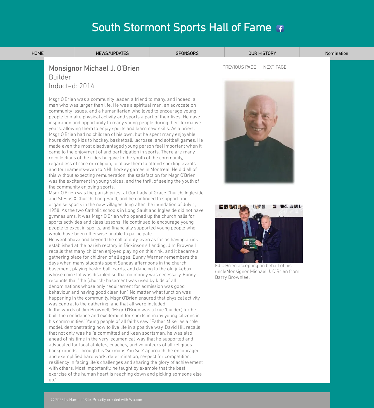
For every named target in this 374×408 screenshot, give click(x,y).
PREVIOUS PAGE (239, 67)
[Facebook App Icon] (280, 28)
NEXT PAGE (274, 67)
